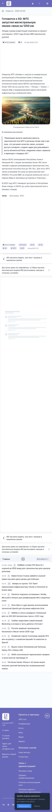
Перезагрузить (24, 806)
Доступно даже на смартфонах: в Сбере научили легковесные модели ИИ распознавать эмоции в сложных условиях (26, 270)
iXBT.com (22, 719)
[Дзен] (8, 804)
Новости (9, 11)
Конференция (24, 724)
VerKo (4, 196)
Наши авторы (24, 752)
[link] (14, 565)
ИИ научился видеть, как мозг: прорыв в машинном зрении (22, 258)
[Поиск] (39, 3)
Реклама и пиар (25, 771)
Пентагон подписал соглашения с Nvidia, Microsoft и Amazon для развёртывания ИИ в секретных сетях (26, 597)
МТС (22, 196)
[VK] (3, 804)
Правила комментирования (26, 776)
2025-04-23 (20, 11)
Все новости (42, 559)
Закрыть (37, 806)
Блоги (21, 728)
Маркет (22, 741)
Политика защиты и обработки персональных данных (30, 792)
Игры (21, 732)
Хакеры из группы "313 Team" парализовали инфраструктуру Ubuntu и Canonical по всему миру (25, 586)
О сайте (5, 730)
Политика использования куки (29, 783)
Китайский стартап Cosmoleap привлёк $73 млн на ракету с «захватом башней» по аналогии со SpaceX (25, 639)
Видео (21, 737)
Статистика (23, 757)
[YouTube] (13, 804)
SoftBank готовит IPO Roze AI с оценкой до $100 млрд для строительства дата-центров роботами (26, 568)
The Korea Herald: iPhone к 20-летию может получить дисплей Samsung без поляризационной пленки (23, 665)
